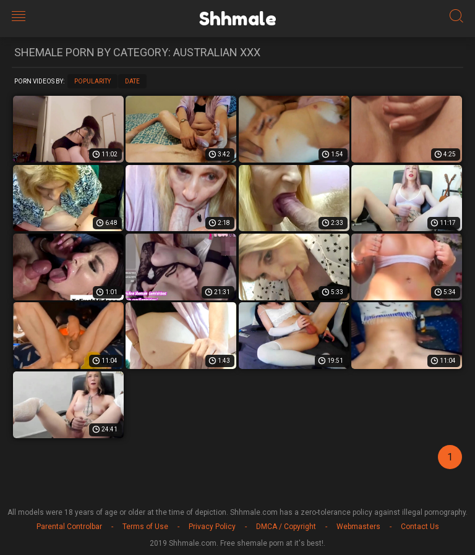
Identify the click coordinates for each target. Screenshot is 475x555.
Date (132, 81)
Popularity (92, 81)
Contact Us (420, 526)
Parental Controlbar (69, 526)
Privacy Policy (212, 526)
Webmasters (358, 526)
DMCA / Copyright (286, 526)
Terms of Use (145, 526)
